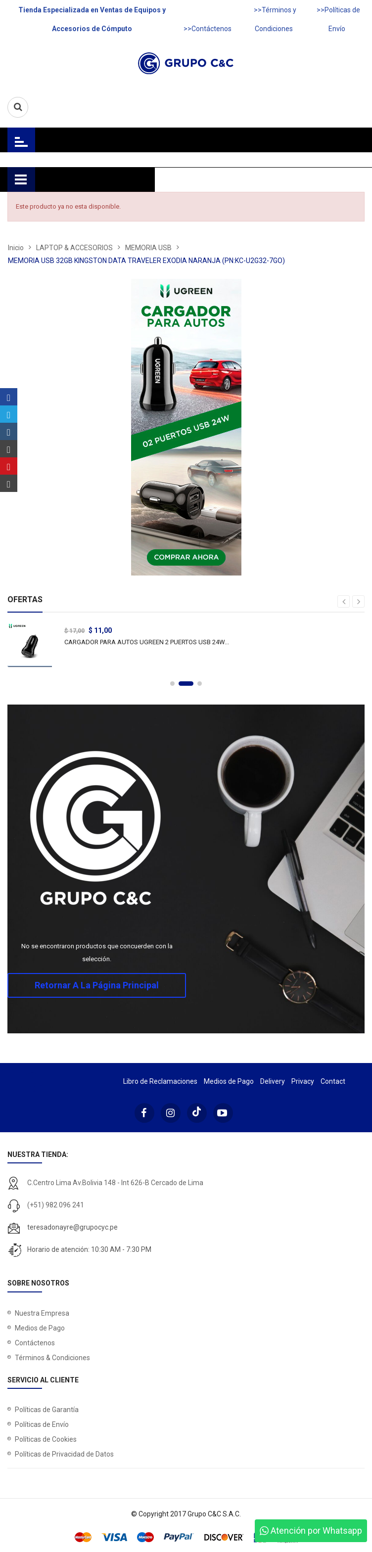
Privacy (302, 1081)
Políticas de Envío (42, 1424)
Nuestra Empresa (42, 1313)
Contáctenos (35, 1343)
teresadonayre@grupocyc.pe (72, 1227)
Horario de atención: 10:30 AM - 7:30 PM (89, 1249)
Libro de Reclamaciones (160, 1081)
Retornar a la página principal (97, 985)
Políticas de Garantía (47, 1410)
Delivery (272, 1081)
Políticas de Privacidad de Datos (64, 1454)
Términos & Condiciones (52, 1358)
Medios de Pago (229, 1081)
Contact (333, 1081)
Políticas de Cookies (46, 1439)
